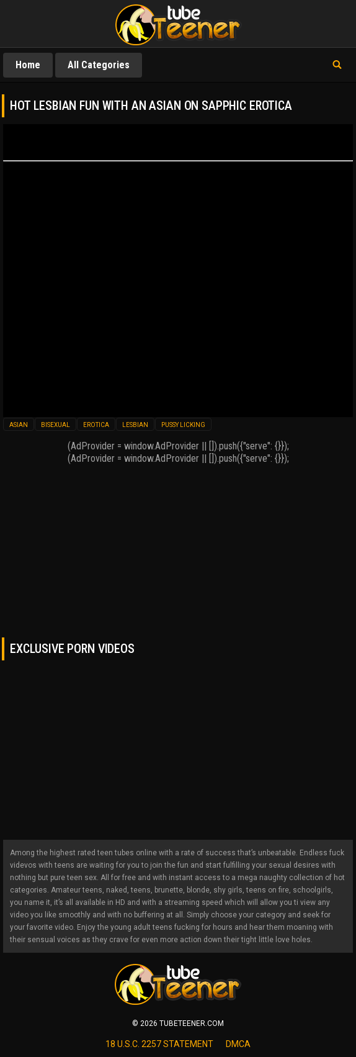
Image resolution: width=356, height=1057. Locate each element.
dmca (238, 1044)
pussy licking (183, 424)
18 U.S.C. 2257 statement (159, 1044)
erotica (96, 424)
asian (18, 424)
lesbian (135, 424)
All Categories (99, 65)
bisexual (55, 424)
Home (28, 65)
